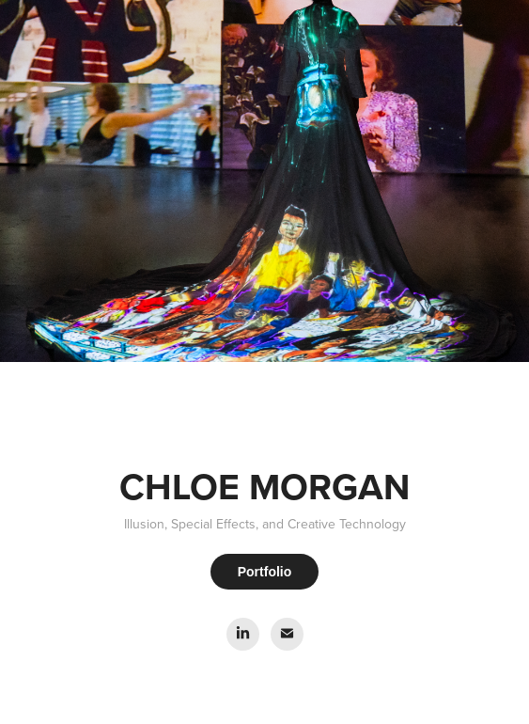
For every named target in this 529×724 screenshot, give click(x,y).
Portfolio (265, 571)
